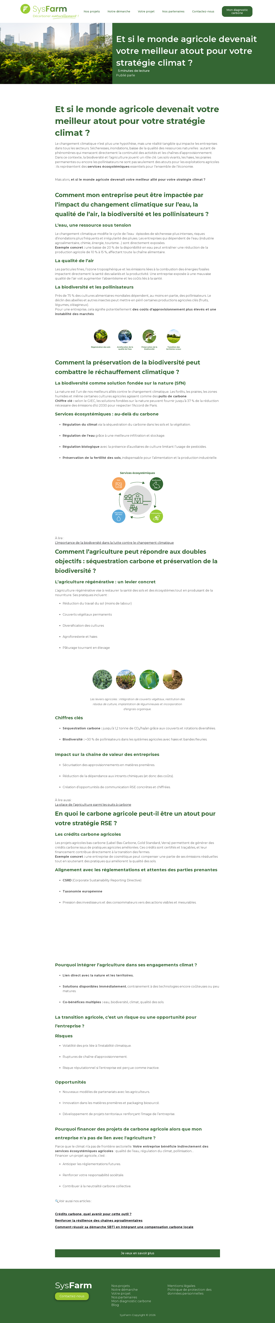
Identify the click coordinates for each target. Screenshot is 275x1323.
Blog (115, 1305)
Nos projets (92, 11)
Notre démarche (119, 11)
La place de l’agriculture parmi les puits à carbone (93, 805)
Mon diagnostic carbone (237, 11)
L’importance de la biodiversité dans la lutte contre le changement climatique (114, 543)
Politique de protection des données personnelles (189, 1291)
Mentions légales (181, 1286)
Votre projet (146, 11)
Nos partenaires (173, 11)
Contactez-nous (203, 11)
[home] (49, 11)
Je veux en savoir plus (137, 1253)
